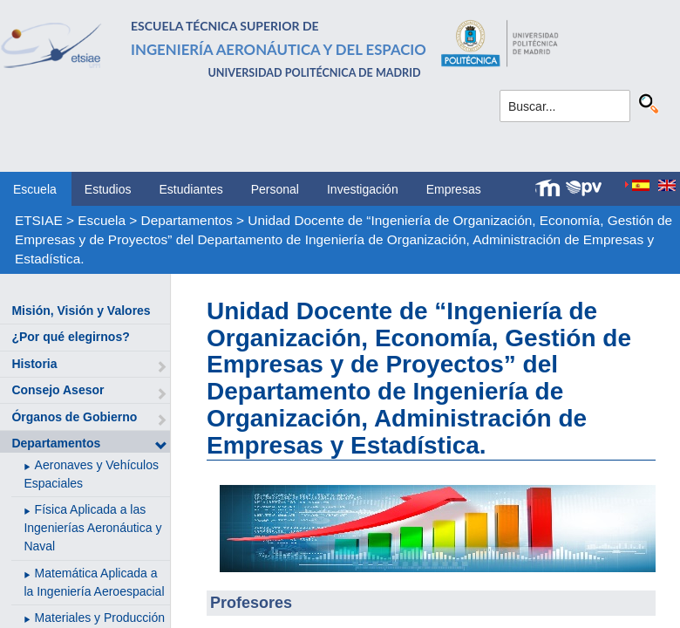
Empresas (453, 189)
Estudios (108, 189)
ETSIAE (39, 220)
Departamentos (187, 220)
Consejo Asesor (57, 390)
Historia (34, 364)
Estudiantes (191, 189)
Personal (275, 189)
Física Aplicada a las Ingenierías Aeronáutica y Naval (92, 527)
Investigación (362, 189)
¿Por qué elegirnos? (70, 337)
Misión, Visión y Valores (80, 310)
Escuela (35, 189)
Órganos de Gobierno (74, 417)
